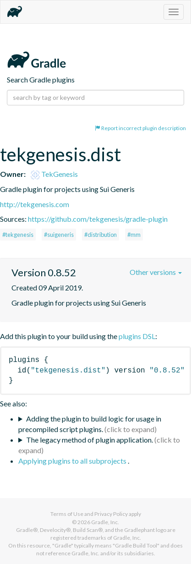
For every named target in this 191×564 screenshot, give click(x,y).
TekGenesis (54, 174)
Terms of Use (66, 513)
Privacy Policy (111, 513)
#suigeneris (59, 234)
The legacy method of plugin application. (89, 439)
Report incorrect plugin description (140, 128)
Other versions (156, 272)
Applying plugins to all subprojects (73, 460)
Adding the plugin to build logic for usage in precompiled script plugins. (89, 423)
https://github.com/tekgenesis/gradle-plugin (98, 218)
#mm (134, 234)
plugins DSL (137, 336)
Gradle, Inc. (105, 522)
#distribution (100, 234)
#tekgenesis (17, 234)
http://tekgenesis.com (34, 204)
